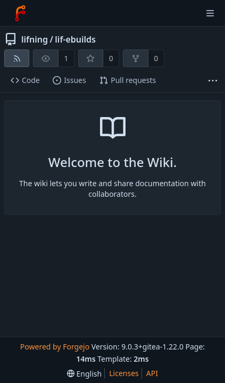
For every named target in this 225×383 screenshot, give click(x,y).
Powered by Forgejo (54, 347)
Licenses (124, 373)
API (152, 373)
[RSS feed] (16, 58)
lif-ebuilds (75, 39)
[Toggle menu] (210, 13)
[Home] (20, 13)
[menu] (84, 374)
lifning (34, 39)
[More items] (213, 80)
